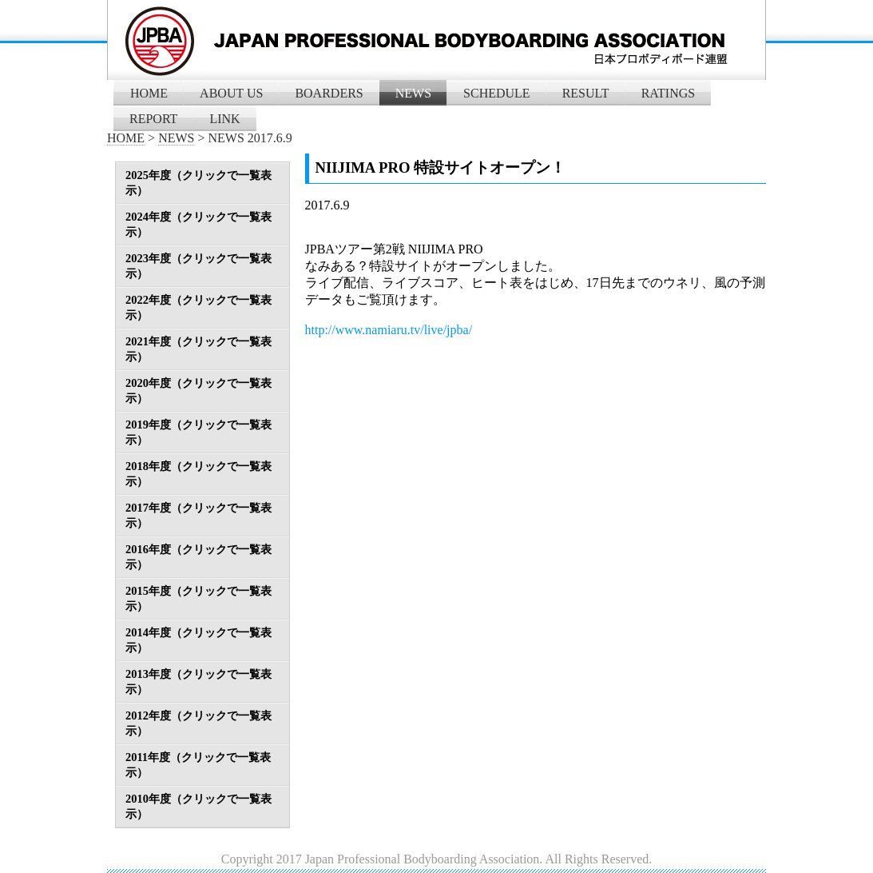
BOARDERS (329, 93)
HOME (149, 93)
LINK (224, 119)
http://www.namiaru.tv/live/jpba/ (389, 330)
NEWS (413, 93)
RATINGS (668, 93)
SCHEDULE (496, 93)
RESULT (585, 93)
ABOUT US (231, 93)
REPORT (153, 119)
